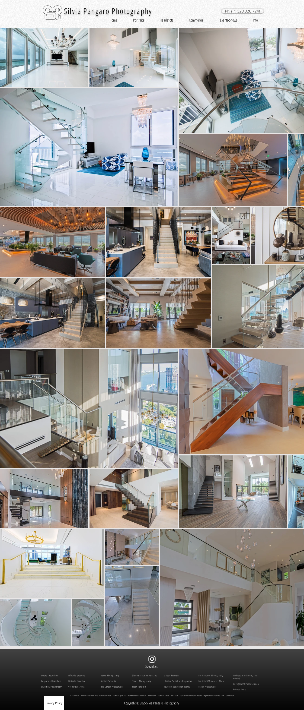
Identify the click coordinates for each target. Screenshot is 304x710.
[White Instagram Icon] (152, 659)
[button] (138, 20)
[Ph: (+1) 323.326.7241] (242, 11)
